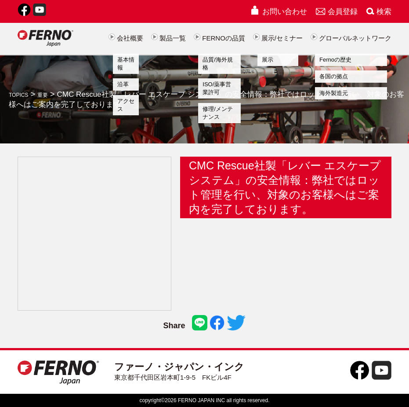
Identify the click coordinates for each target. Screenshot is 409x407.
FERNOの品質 (219, 38)
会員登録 (337, 11)
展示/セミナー (278, 38)
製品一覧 (168, 38)
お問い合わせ (278, 11)
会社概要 (126, 38)
